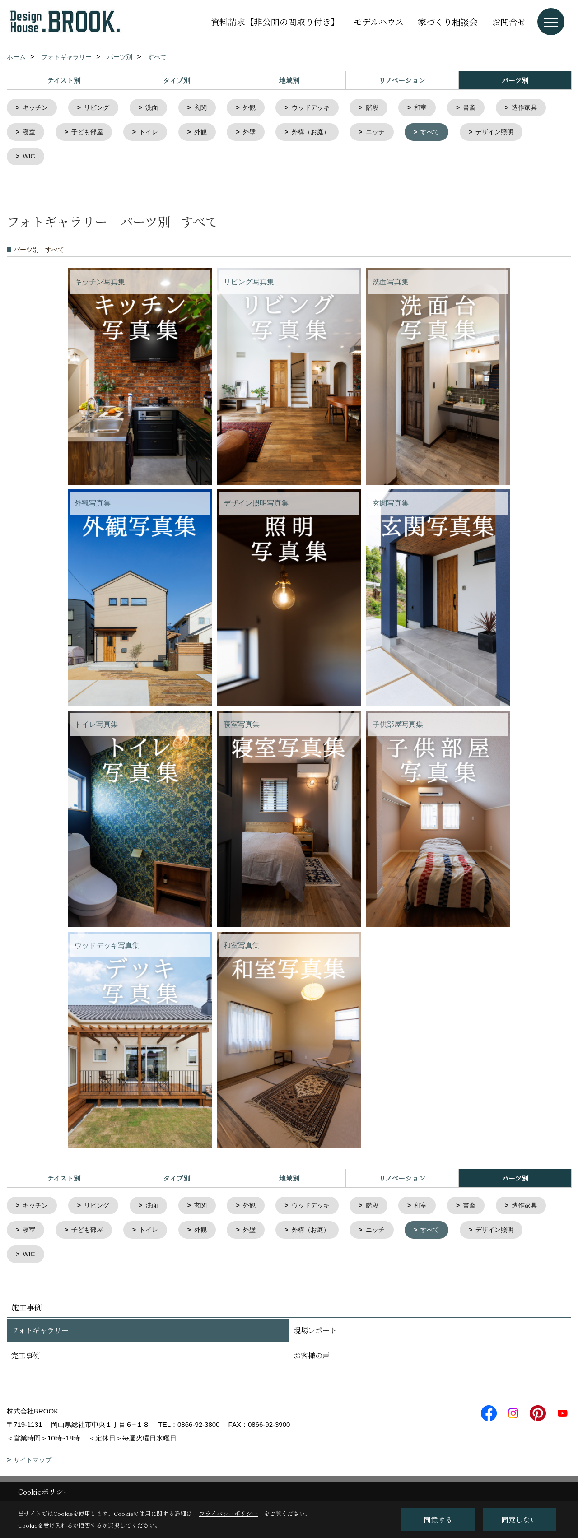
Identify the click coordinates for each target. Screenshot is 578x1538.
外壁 (321, 133)
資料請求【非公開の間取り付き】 (275, 21)
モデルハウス (379, 21)
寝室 (93, 133)
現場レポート (315, 1335)
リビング (100, 108)
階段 (385, 108)
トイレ (217, 133)
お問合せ (509, 21)
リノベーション (402, 80)
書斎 (485, 108)
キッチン (37, 108)
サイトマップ (32, 1465)
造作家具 (37, 133)
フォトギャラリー (40, 1335)
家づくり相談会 (448, 21)
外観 (257, 108)
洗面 (157, 108)
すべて (509, 133)
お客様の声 (312, 1361)
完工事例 (25, 1361)
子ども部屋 (154, 133)
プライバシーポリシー (228, 1513)
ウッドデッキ (321, 108)
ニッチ (452, 133)
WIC (106, 159)
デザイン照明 (43, 159)
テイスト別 (63, 80)
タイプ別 (176, 80)
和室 (435, 108)
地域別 (289, 80)
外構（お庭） (384, 133)
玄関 (207, 108)
